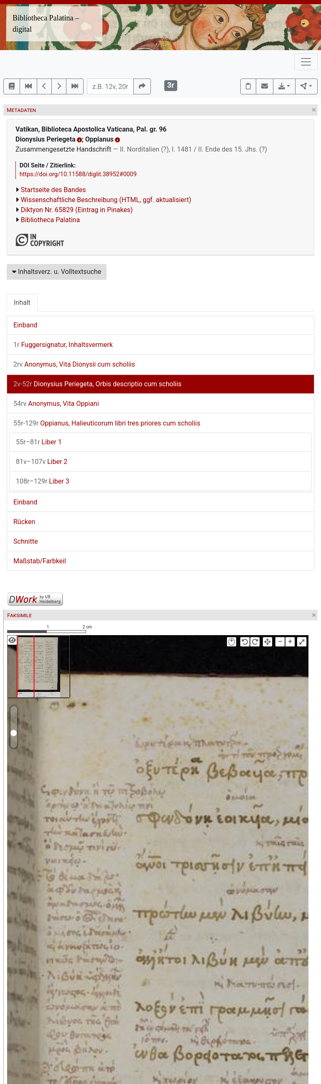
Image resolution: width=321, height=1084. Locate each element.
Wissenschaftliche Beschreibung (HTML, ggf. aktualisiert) (106, 200)
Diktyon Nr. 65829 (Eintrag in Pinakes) (77, 210)
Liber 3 (42, 481)
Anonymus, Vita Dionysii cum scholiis (74, 364)
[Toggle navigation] (306, 61)
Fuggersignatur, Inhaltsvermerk (63, 345)
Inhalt (22, 302)
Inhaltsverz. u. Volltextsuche (56, 272)
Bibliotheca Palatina (50, 220)
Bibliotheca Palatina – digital (46, 23)
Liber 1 (39, 442)
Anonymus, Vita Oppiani (56, 404)
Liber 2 (41, 462)
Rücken (24, 522)
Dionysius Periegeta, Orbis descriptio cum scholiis (97, 384)
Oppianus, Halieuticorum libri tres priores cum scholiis (106, 423)
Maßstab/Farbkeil (39, 561)
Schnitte (25, 541)
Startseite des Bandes (53, 190)
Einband (25, 325)
